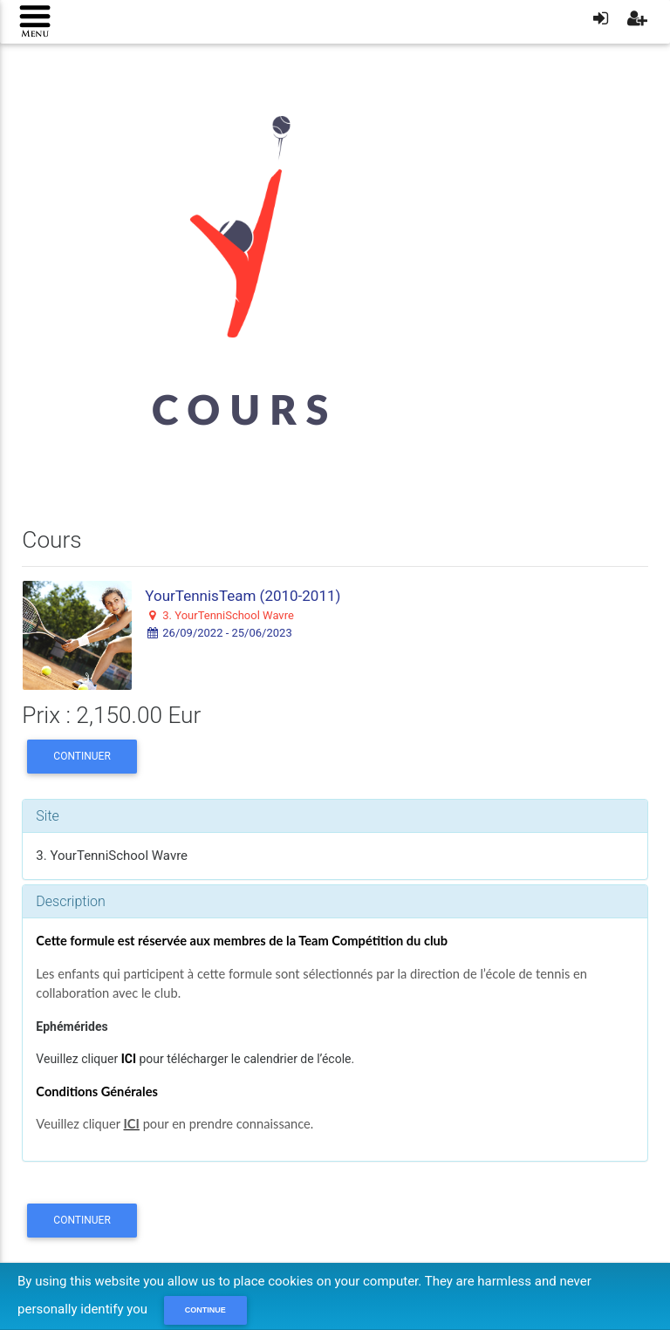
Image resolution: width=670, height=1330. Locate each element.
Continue (205, 1310)
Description (70, 901)
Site (47, 816)
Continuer (81, 756)
